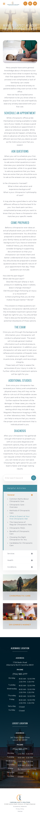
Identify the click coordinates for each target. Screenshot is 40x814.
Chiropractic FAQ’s (17, 528)
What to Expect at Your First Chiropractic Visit (20, 517)
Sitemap (20, 811)
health (10, 560)
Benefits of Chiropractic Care (19, 532)
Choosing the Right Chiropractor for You (18, 538)
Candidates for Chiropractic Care (21, 544)
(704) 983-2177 (20, 674)
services (10, 553)
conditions (11, 567)
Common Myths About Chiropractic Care (19, 500)
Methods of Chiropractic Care (20, 512)
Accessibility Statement (20, 806)
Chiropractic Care (20, 596)
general (11, 495)
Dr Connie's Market (20, 625)
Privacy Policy (20, 809)
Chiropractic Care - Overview (17, 506)
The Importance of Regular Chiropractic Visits (21, 523)
